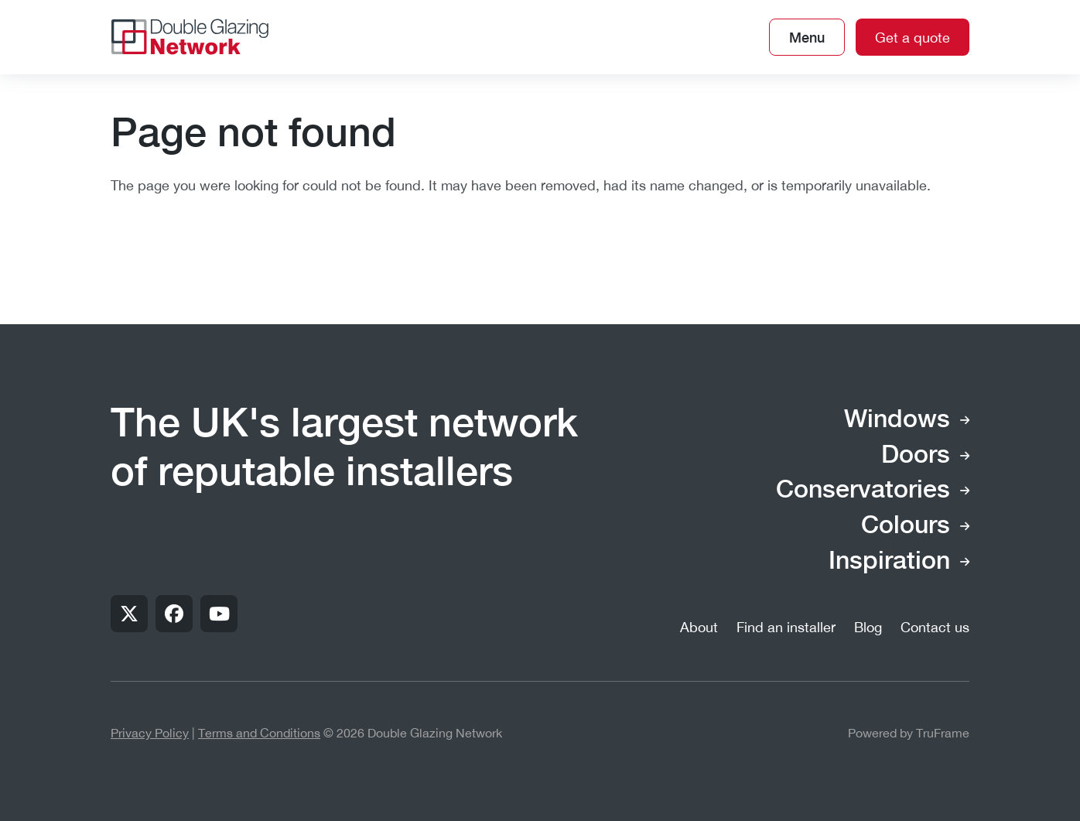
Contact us (935, 627)
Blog (868, 627)
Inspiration (889, 562)
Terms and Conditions (259, 733)
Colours (905, 526)
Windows (897, 420)
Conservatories (863, 490)
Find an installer (786, 627)
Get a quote (912, 37)
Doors (915, 456)
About (699, 627)
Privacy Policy (150, 733)
